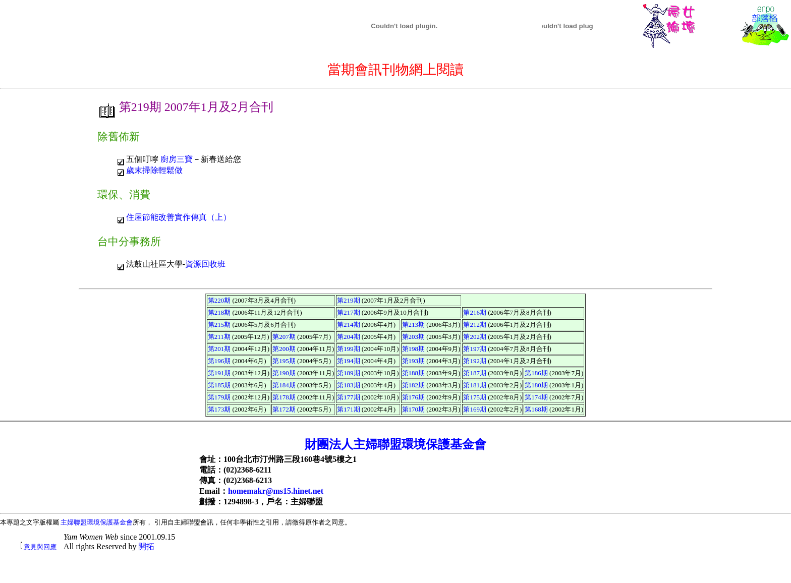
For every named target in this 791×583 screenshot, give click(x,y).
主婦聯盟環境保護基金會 (97, 522)
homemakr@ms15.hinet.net (275, 491)
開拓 (146, 546)
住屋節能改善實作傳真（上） (178, 217)
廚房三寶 (176, 159)
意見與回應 (40, 547)
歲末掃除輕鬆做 (154, 170)
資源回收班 (205, 264)
